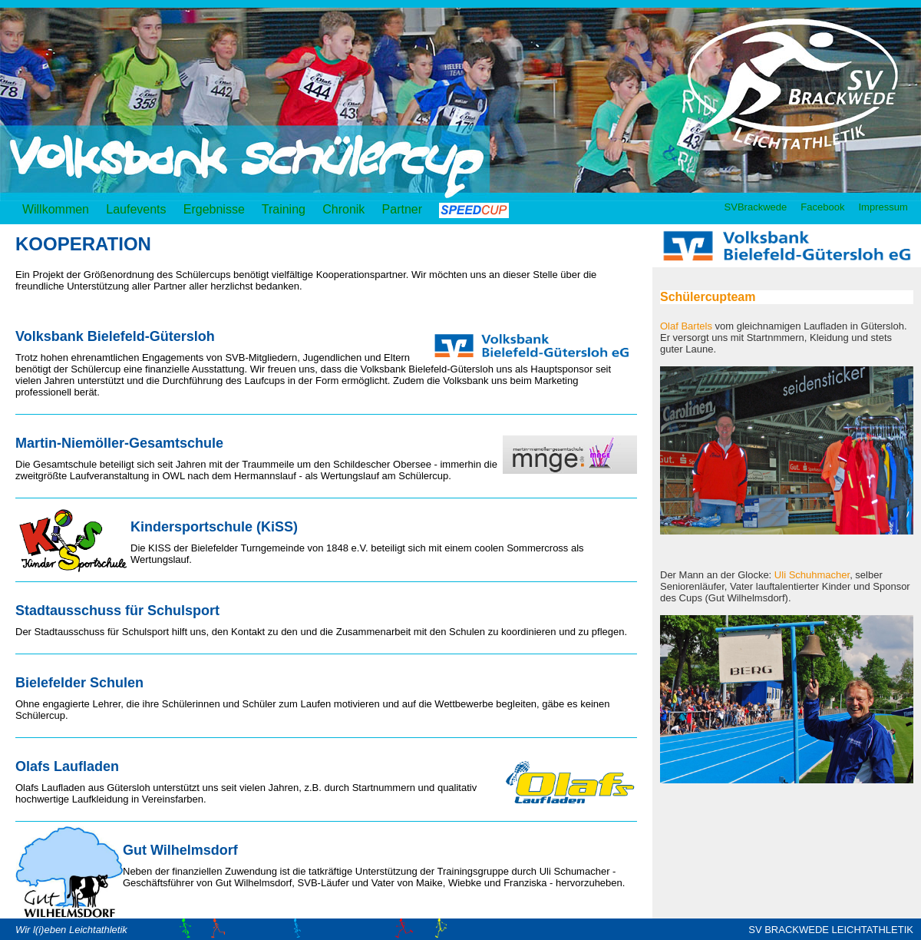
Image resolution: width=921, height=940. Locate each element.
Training (283, 209)
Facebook (822, 207)
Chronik (343, 209)
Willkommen (55, 209)
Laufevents (136, 209)
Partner (407, 209)
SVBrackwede (755, 207)
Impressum (883, 207)
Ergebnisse (214, 209)
